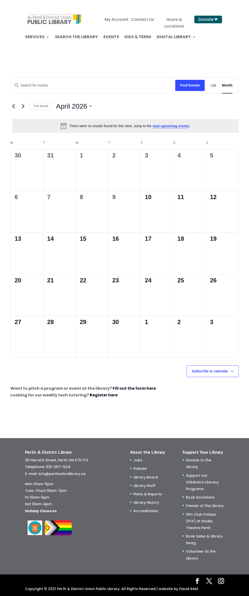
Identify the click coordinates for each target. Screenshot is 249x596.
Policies (140, 468)
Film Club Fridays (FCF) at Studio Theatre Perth (201, 521)
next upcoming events (170, 126)
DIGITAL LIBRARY (174, 37)
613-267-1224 (58, 466)
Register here (104, 395)
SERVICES (35, 37)
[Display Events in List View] (213, 85)
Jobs (137, 460)
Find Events (190, 85)
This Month (41, 106)
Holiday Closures (41, 510)
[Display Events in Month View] (227, 85)
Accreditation (145, 510)
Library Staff (144, 485)
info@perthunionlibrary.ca (62, 473)
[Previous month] (13, 106)
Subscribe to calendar (210, 371)
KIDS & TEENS (137, 37)
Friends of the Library (205, 505)
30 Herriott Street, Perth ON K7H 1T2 (56, 460)
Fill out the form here (134, 388)
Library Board (145, 477)
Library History (146, 502)
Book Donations (200, 497)
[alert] (125, 126)
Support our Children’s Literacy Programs (202, 482)
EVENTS (111, 37)
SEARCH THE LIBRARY (76, 37)
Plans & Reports (147, 494)
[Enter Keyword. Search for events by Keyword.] (93, 85)
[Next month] (23, 106)
